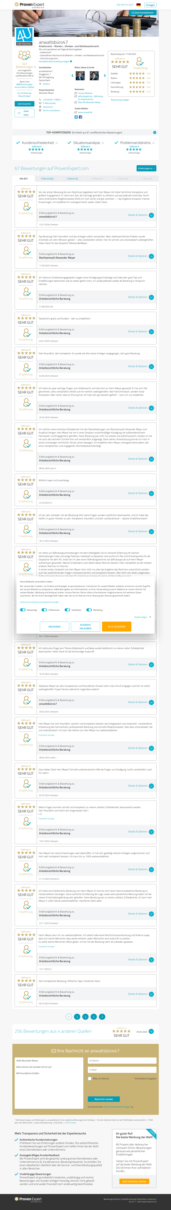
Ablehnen (54, 629)
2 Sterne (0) (122, 178)
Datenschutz (141, 1199)
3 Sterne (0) (97, 178)
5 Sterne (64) (47, 178)
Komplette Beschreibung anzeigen (55, 61)
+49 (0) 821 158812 (52, 99)
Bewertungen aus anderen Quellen (24, 85)
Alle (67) (23, 178)
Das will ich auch (125, 4)
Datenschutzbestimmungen (65, 605)
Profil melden (70, 1122)
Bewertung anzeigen (120, 99)
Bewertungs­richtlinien (112, 1199)
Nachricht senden (104, 1099)
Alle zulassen (116, 629)
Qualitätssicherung (128, 1199)
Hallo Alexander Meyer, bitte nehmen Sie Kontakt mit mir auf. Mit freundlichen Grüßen (49, 1083)
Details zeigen (121, 620)
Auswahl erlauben (85, 629)
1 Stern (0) (147, 178)
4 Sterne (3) (72, 178)
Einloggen (150, 4)
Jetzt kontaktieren (142, 12)
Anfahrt (46, 83)
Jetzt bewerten (24, 103)
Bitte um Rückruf (101, 1078)
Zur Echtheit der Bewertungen (24, 94)
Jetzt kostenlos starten (134, 1181)
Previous (72, 75)
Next (104, 75)
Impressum (45, 605)
